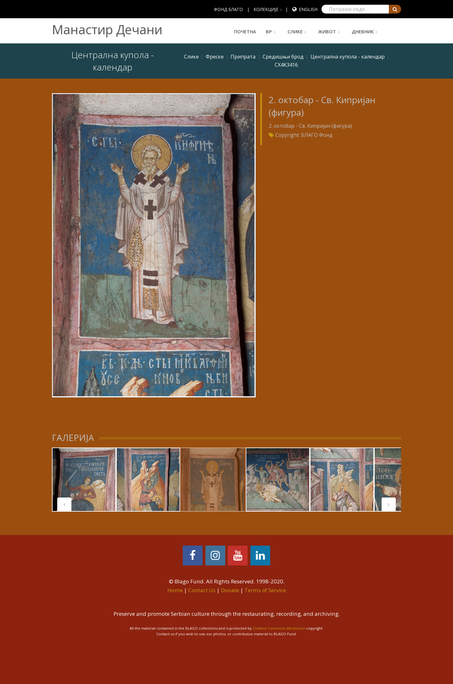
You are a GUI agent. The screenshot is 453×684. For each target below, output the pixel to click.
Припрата (243, 56)
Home (175, 590)
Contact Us (201, 590)
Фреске (215, 56)
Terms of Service (265, 590)
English (308, 9)
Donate (230, 590)
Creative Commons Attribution (279, 628)
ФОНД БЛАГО (228, 9)
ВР (269, 31)
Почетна (245, 31)
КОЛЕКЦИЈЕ (266, 9)
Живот (327, 31)
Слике (295, 31)
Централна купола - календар (347, 56)
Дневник (363, 31)
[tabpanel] (84, 480)
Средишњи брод (283, 56)
